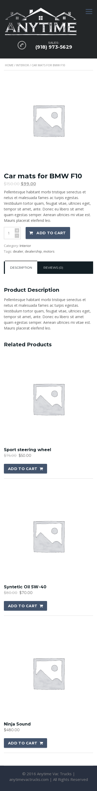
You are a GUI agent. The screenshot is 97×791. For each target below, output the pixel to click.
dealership (33, 251)
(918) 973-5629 (53, 47)
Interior (22, 65)
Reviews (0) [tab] (53, 267)
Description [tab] (21, 267)
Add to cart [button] (22, 468)
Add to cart (51, 233)
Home (9, 65)
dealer (18, 251)
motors (49, 251)
